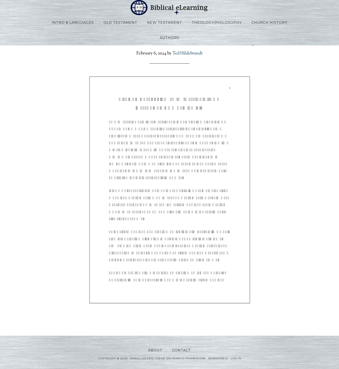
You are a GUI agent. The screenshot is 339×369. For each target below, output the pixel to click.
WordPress (218, 358)
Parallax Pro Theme (147, 358)
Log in (236, 358)
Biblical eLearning (169, 7)
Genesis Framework (189, 358)
